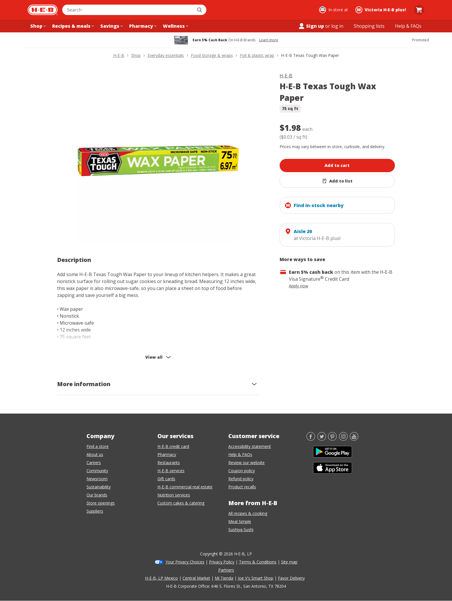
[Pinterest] (332, 439)
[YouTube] (354, 439)
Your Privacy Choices (184, 562)
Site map (289, 562)
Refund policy (240, 478)
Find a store (97, 446)
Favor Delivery (291, 578)
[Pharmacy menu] (142, 26)
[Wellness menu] (175, 26)
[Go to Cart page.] (419, 10)
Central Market (196, 578)
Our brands (96, 495)
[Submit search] (200, 10)
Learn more (268, 40)
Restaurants (168, 462)
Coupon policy (241, 470)
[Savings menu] (111, 26)
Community (97, 470)
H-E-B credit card (173, 446)
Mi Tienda (224, 578)
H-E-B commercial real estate (184, 487)
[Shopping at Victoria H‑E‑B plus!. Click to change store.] (381, 10)
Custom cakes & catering (180, 503)
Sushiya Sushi (240, 529)
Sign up (311, 26)
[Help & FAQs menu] (408, 26)
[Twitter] (321, 439)
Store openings (100, 503)
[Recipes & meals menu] (72, 26)
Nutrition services (173, 495)
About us (94, 454)
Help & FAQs (240, 454)
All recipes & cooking (247, 513)
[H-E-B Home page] (43, 10)
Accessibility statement (249, 446)
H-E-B (286, 75)
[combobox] (128, 10)
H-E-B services (170, 470)
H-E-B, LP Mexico (161, 578)
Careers (93, 462)
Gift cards (166, 478)
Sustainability (98, 487)
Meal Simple (239, 521)
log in (337, 26)
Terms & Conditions (257, 562)
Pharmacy (166, 454)
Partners (226, 570)
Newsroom (97, 478)
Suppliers (94, 511)
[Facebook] (310, 439)
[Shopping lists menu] (369, 26)
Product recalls (242, 487)
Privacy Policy (221, 562)
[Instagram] (343, 439)
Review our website (246, 462)
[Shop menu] (37, 26)
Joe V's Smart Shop (255, 578)
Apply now (298, 286)
